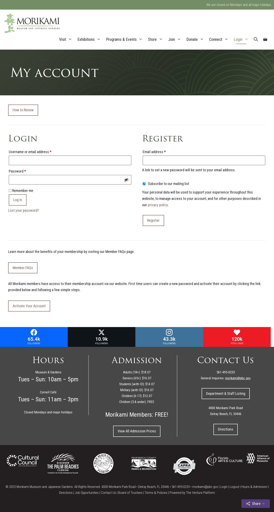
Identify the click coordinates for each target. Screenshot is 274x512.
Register (153, 220)
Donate (196, 39)
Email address (161, 151)
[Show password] (126, 180)
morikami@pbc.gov (205, 487)
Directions (225, 429)
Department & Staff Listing (225, 393)
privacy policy (158, 205)
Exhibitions (90, 39)
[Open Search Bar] (256, 39)
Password (24, 170)
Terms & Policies (156, 493)
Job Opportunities (87, 493)
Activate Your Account (29, 306)
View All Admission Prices (137, 431)
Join (176, 39)
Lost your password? (23, 210)
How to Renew (23, 110)
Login (242, 39)
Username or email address (36, 151)
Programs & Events (125, 39)
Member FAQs (23, 268)
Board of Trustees (130, 493)
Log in (17, 200)
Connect (220, 39)
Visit (67, 39)
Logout (234, 487)
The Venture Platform (200, 493)
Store (157, 39)
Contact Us (108, 493)
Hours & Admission (254, 487)
